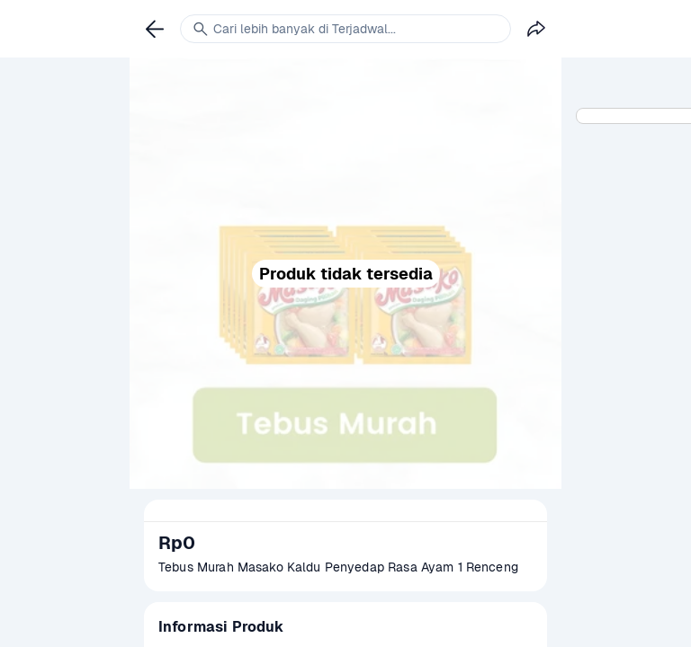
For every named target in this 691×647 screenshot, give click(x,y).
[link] (155, 29)
